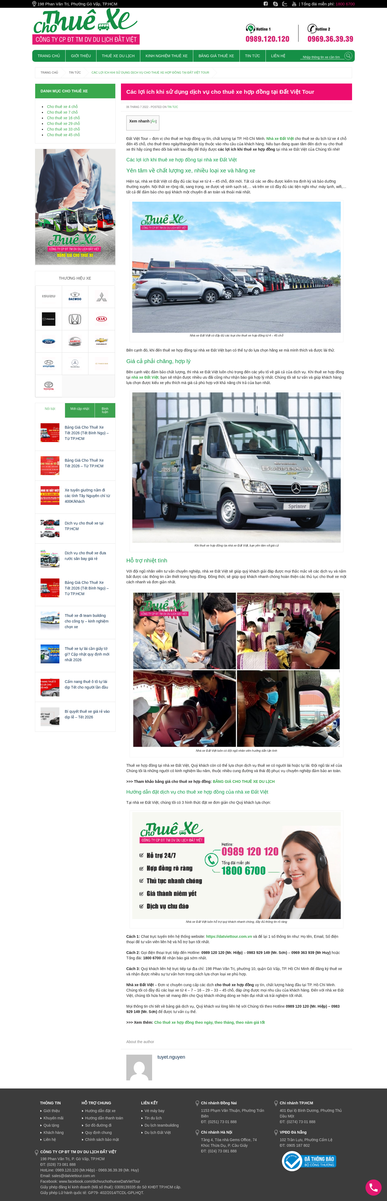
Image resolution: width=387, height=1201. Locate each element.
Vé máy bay (154, 1111)
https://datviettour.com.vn (229, 936)
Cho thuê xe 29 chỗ (63, 123)
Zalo (286, 4)
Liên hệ (50, 1139)
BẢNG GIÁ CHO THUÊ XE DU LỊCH (244, 781)
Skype (278, 4)
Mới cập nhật (79, 409)
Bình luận (105, 410)
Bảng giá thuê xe (216, 56)
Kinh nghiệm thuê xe (167, 56)
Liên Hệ (278, 56)
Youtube (299, 4)
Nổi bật (50, 409)
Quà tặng (51, 1125)
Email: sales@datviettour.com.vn (67, 1176)
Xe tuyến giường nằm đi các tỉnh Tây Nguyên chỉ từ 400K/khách (87, 496)
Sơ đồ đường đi (98, 1125)
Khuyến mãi (53, 1118)
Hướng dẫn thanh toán (104, 1118)
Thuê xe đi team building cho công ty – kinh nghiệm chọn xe (87, 621)
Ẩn (154, 121)
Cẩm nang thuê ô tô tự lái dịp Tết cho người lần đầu (86, 684)
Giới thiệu (52, 1111)
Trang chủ (49, 56)
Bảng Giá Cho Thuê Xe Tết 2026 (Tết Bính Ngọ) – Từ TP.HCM (87, 433)
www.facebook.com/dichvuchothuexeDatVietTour (99, 1181)
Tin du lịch (153, 1118)
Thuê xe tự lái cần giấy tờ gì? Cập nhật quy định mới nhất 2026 (87, 654)
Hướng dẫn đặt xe (100, 1111)
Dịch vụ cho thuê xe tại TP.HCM (84, 526)
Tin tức (252, 56)
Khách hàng (54, 1132)
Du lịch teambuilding (162, 1125)
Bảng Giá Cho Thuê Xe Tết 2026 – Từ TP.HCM (84, 463)
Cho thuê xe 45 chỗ (63, 135)
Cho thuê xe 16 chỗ (63, 118)
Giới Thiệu (81, 56)
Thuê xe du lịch (118, 56)
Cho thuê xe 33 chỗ (63, 129)
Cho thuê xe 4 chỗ (62, 106)
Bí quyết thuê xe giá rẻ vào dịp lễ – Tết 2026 (87, 714)
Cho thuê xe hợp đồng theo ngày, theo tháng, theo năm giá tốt (209, 1022)
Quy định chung (98, 1132)
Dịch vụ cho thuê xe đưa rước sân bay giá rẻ (85, 556)
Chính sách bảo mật (102, 1139)
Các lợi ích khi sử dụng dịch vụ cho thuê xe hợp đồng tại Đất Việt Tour (220, 92)
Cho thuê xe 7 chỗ (62, 112)
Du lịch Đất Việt (158, 1132)
